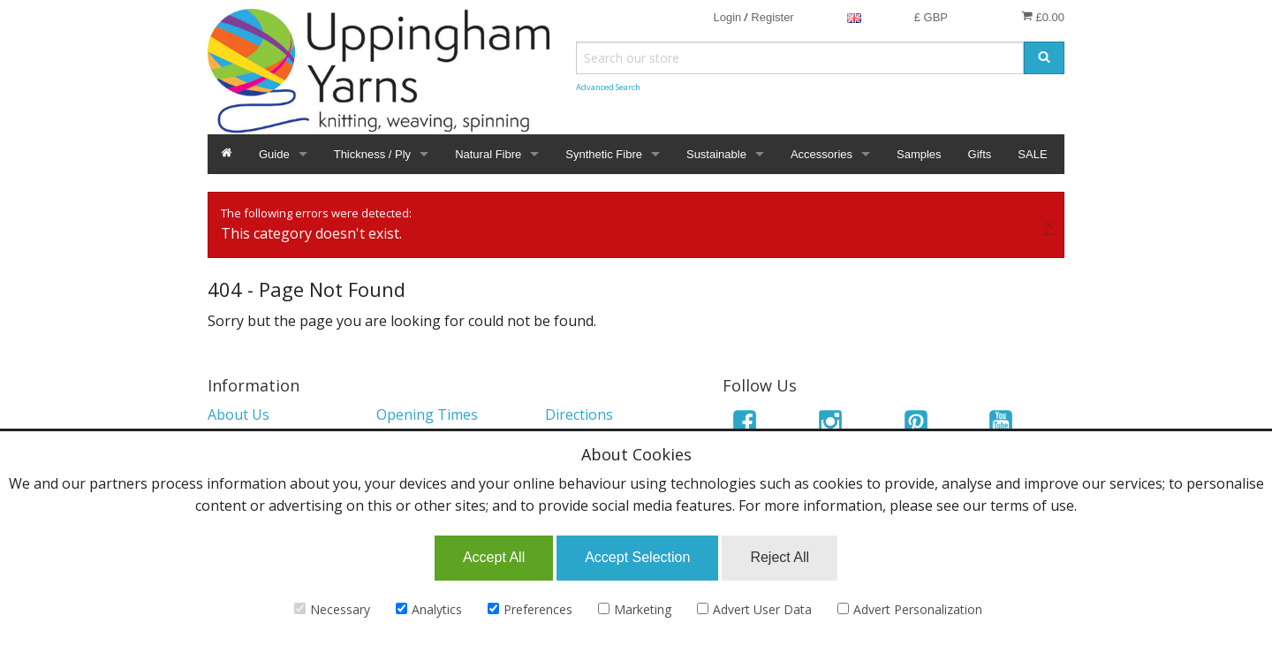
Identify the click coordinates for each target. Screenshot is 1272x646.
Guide (274, 154)
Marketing (634, 609)
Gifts (980, 154)
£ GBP (931, 17)
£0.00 (1042, 17)
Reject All (779, 557)
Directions (579, 414)
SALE (1032, 154)
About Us (238, 414)
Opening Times (427, 414)
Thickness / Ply (372, 154)
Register (772, 17)
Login (727, 17)
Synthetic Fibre (603, 154)
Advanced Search (608, 87)
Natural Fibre (488, 154)
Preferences (530, 609)
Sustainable (716, 154)
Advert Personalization (909, 609)
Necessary (332, 609)
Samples (919, 154)
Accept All (494, 557)
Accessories (821, 154)
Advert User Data (754, 609)
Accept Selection (637, 557)
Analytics (429, 609)
